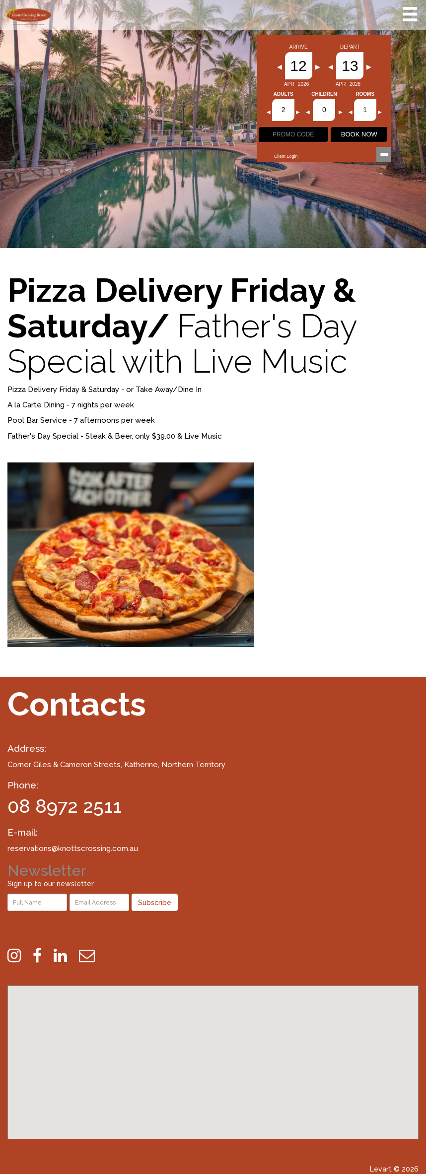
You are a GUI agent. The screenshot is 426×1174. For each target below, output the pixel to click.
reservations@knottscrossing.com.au (72, 848)
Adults (283, 94)
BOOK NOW (359, 134)
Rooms (364, 94)
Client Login (286, 156)
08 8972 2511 (64, 806)
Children (324, 94)
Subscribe (154, 903)
